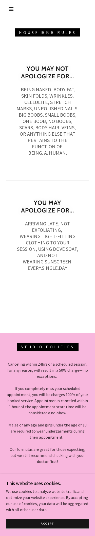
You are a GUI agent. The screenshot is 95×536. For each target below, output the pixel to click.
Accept (47, 523)
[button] (11, 9)
